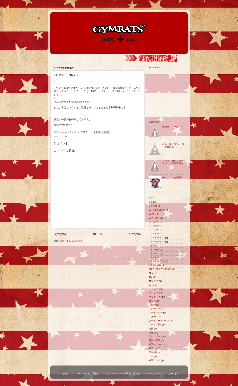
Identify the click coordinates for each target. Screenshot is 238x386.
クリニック (154, 297)
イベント (153, 289)
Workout (153, 285)
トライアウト (156, 312)
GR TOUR (154, 225)
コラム (152, 301)
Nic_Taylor (146, 373)
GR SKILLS (154, 253)
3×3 (151, 202)
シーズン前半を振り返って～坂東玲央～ (172, 162)
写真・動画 (154, 340)
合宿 (151, 328)
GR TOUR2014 (156, 265)
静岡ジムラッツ (157, 348)
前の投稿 (135, 234)
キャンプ (153, 293)
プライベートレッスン (160, 320)
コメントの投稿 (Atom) (71, 241)
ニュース (153, 316)
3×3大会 (153, 206)
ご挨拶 (152, 305)
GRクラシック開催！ (173, 177)
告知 (151, 332)
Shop (151, 273)
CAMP (65, 136)
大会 (151, 356)
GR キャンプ (155, 245)
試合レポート (156, 336)
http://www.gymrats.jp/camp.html (71, 101)
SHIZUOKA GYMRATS (160, 269)
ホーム (97, 234)
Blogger (174, 373)
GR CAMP (154, 222)
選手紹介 (153, 352)
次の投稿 (60, 234)
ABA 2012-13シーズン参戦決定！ (173, 145)
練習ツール (154, 360)
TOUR (152, 277)
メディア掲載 (156, 324)
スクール (153, 308)
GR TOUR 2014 (157, 237)
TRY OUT (154, 281)
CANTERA (154, 218)
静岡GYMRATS (156, 344)
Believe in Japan (157, 210)
